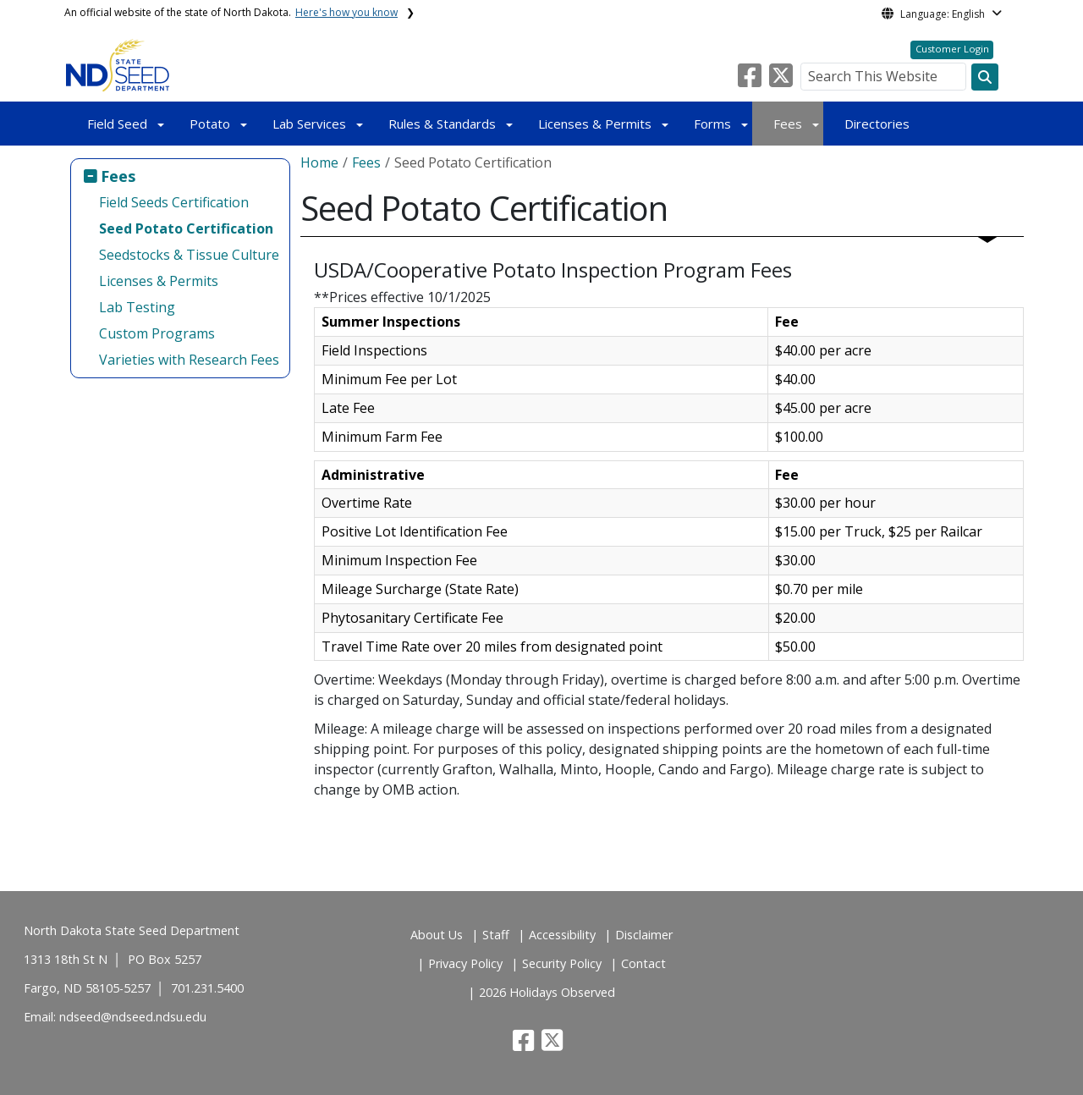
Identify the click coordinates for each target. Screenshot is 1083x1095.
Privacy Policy (465, 963)
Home (319, 162)
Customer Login (952, 48)
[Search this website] (984, 77)
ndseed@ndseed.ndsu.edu (132, 1017)
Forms (712, 123)
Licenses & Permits (594, 123)
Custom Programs (157, 333)
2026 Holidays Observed (547, 992)
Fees (787, 123)
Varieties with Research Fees (189, 359)
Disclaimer (644, 935)
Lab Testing (137, 307)
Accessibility (562, 935)
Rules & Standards (442, 123)
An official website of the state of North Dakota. (231, 12)
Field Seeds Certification (174, 202)
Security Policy (562, 963)
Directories (877, 123)
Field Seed (117, 123)
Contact (643, 963)
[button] (751, 80)
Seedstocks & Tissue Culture (189, 254)
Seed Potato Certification (186, 228)
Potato (210, 123)
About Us (436, 935)
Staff (495, 935)
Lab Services (309, 123)
